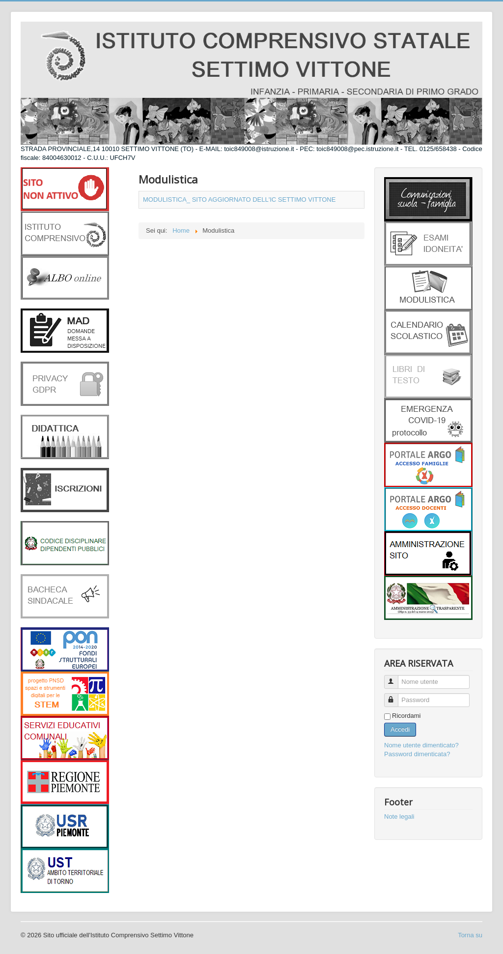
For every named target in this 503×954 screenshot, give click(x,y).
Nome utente (395, 677)
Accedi (400, 729)
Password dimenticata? (417, 754)
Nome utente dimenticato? (421, 745)
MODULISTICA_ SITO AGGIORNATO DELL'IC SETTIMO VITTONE (239, 199)
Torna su (470, 935)
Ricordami (406, 715)
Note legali (399, 816)
